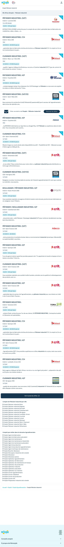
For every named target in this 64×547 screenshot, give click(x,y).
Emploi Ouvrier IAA (9, 478)
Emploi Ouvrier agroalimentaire (13, 472)
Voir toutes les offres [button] (32, 396)
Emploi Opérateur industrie (12, 467)
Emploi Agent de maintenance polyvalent (16, 443)
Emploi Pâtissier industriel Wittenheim (15, 426)
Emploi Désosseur (9, 455)
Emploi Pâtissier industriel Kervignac (15, 412)
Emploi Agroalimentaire (19, 487)
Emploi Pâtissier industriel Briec (13, 404)
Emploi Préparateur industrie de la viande (16, 480)
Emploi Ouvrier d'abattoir (11, 474)
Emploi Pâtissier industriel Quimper (14, 420)
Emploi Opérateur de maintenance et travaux (17, 463)
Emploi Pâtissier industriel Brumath (14, 408)
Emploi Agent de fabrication (12, 435)
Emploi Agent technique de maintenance (16, 449)
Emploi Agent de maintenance (13, 439)
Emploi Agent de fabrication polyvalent (15, 437)
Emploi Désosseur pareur (11, 457)
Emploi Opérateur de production (13, 465)
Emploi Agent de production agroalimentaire (17, 447)
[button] (61, 2)
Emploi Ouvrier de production (13, 476)
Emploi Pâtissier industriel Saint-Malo (15, 424)
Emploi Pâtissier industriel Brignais (14, 406)
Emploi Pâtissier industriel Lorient (14, 418)
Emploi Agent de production (12, 445)
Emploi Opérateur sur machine (13, 470)
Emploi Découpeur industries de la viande (16, 453)
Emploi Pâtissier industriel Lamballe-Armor (17, 414)
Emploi (10, 487)
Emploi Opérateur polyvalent (12, 469)
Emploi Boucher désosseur (12, 451)
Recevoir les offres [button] (51, 111)
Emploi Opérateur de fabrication (13, 461)
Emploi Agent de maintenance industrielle (16, 441)
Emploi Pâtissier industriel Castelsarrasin (16, 410)
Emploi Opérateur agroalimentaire (14, 459)
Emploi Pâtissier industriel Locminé (14, 416)
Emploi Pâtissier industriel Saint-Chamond (16, 422)
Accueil (5, 487)
